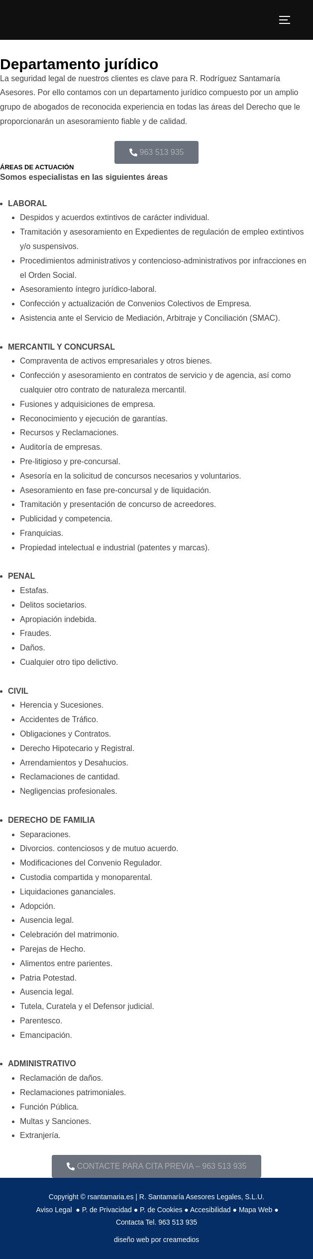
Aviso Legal (55, 1210)
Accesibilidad (210, 1210)
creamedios (181, 1240)
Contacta (130, 1222)
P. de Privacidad (107, 1210)
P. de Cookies (161, 1210)
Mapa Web (255, 1210)
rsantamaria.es (111, 1197)
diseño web (131, 1240)
